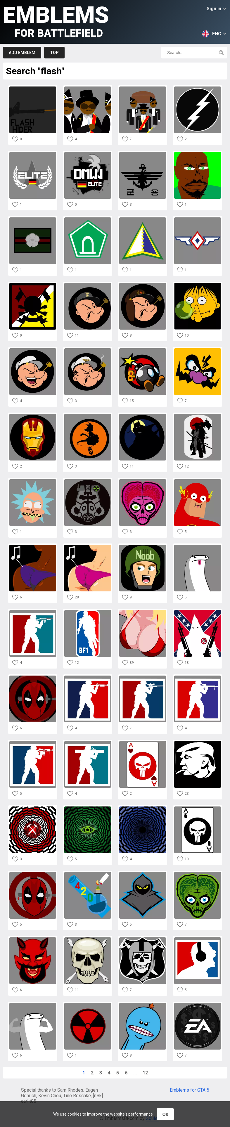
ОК (165, 1114)
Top (54, 52)
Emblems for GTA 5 (189, 1090)
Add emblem (22, 52)
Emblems (56, 20)
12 (145, 1073)
